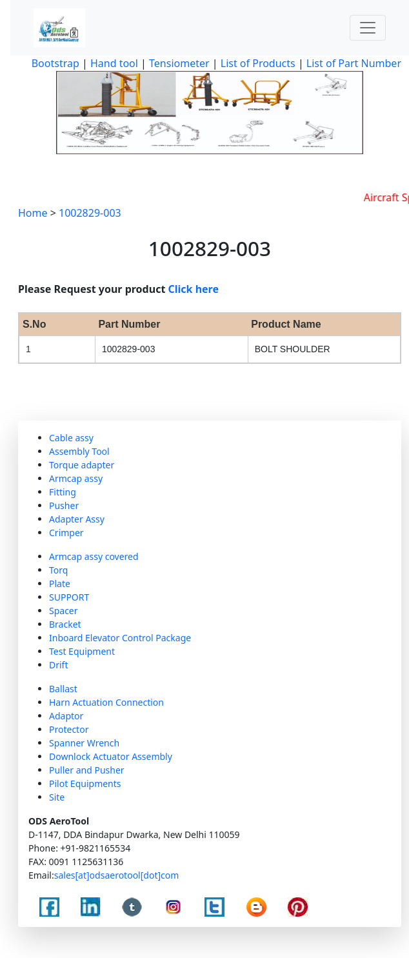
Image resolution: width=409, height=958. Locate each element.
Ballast (63, 689)
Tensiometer (178, 63)
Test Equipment (82, 651)
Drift (58, 665)
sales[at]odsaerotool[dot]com (116, 875)
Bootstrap (55, 63)
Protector (68, 729)
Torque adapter (81, 465)
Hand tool (114, 63)
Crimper (66, 532)
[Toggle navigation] (368, 28)
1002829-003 (90, 213)
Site (57, 797)
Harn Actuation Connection (106, 702)
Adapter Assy (77, 519)
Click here (193, 289)
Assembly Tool (79, 451)
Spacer (63, 610)
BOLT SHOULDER (292, 349)
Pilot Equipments (85, 783)
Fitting (62, 492)
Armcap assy (76, 478)
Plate (59, 583)
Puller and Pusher (87, 770)
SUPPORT (69, 597)
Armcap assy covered (94, 556)
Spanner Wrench (84, 743)
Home (33, 213)
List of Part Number (353, 63)
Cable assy (71, 438)
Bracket (65, 624)
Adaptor (66, 716)
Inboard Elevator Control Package (120, 638)
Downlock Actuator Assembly (110, 756)
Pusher (64, 505)
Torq (58, 570)
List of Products (256, 63)
